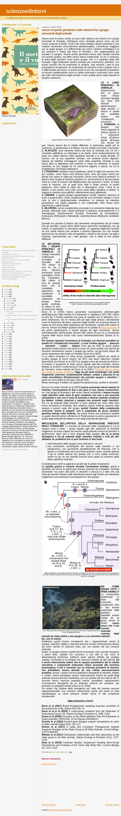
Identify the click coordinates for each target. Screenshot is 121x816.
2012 (6, 357)
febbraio (9, 332)
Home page (80, 805)
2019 (6, 341)
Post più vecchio (112, 805)
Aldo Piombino (23, 380)
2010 (6, 362)
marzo (8, 329)
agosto (9, 307)
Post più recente (48, 805)
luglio (8, 309)
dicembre (9, 298)
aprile (8, 327)
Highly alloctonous (9, 267)
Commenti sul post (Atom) (61, 810)
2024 (6, 294)
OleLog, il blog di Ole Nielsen (13, 273)
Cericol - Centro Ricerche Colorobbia (16, 260)
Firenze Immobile (8, 265)
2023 (6, 296)
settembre (10, 305)
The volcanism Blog (9, 279)
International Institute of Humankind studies (18, 256)
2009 (6, 364)
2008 (6, 366)
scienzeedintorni (26, 11)
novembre (10, 301)
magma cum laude (9, 269)
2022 (6, 334)
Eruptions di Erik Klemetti (11, 264)
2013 (6, 355)
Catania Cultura (8, 258)
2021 (6, 336)
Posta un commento (49, 764)
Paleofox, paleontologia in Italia (13, 277)
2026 (6, 289)
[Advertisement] (63, 783)
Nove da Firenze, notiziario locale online (17, 271)
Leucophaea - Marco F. (10, 254)
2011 (6, 359)
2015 (6, 350)
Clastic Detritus (7, 262)
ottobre (9, 303)
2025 (6, 292)
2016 (6, 348)
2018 (6, 343)
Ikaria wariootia (109, 327)
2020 (6, 339)
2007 (6, 369)
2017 (6, 346)
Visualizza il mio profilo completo (15, 450)
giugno (9, 323)
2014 (6, 352)
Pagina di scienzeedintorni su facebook (16, 275)
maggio (9, 325)
